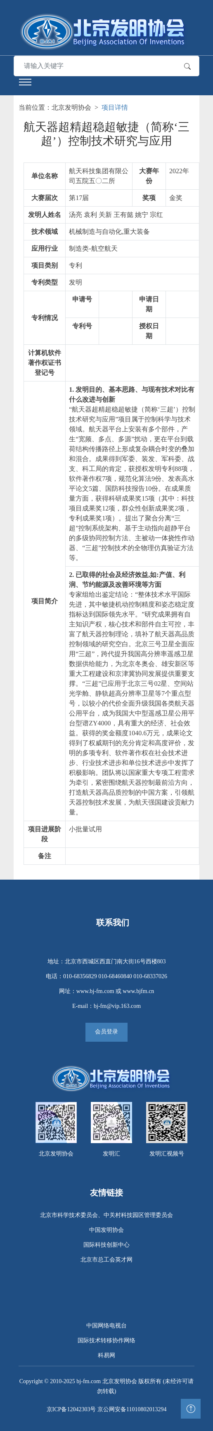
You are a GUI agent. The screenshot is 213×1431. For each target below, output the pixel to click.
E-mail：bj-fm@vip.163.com (106, 1006)
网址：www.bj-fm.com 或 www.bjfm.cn (106, 991)
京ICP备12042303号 (71, 1409)
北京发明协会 (71, 107)
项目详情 (115, 107)
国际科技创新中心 (106, 1245)
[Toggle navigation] (25, 82)
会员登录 (106, 1032)
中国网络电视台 (106, 1326)
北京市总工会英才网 (106, 1260)
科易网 (106, 1355)
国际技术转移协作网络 (106, 1340)
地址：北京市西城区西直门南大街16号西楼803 (106, 961)
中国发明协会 (106, 1230)
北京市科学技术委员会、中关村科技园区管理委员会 (106, 1215)
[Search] (74, 66)
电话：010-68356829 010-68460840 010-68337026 (106, 976)
